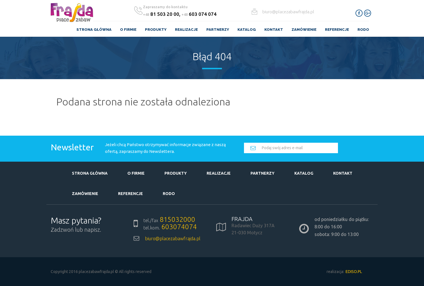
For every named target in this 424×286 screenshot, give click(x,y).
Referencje (337, 29)
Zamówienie (304, 29)
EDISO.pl (354, 271)
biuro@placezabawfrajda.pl (288, 11)
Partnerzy (217, 29)
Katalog (246, 29)
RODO (363, 29)
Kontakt (273, 29)
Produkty (155, 29)
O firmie (128, 29)
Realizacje (186, 29)
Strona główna (94, 29)
